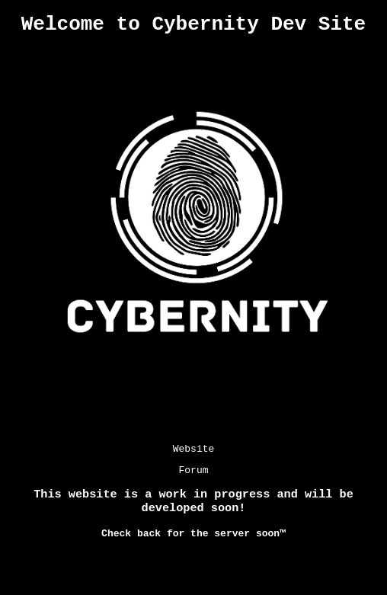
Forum (193, 478)
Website (194, 455)
